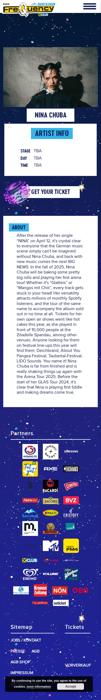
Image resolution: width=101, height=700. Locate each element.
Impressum (22, 673)
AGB (35, 651)
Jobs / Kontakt (26, 640)
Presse (18, 651)
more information (39, 686)
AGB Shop (20, 662)
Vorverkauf (78, 665)
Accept (70, 686)
